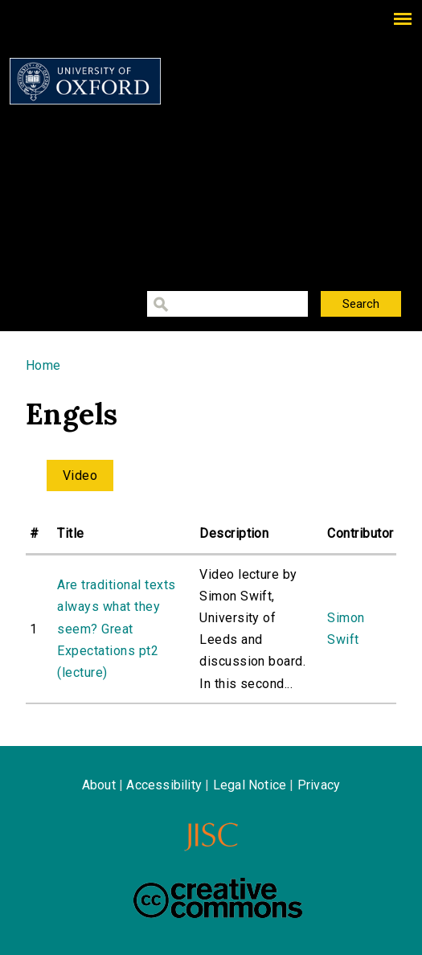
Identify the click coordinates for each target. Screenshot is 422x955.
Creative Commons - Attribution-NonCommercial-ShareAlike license (217, 898)
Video (80, 475)
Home (43, 365)
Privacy (318, 785)
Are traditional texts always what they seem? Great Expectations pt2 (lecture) (116, 628)
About (99, 785)
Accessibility (164, 785)
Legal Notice (249, 785)
